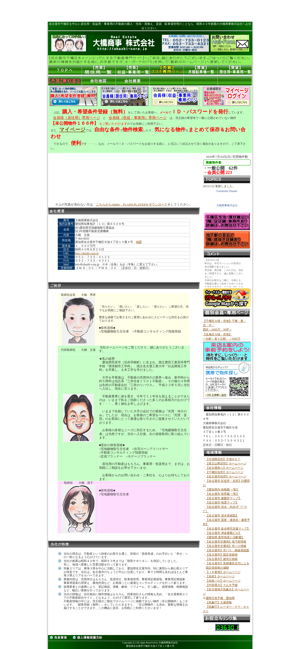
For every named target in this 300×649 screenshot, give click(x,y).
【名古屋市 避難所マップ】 (223, 498)
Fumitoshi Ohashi (227, 191)
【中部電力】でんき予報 (222, 585)
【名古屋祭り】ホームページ (224, 467)
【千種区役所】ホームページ (224, 472)
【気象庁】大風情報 (219, 602)
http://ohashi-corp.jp (87, 253)
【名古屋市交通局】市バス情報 (226, 546)
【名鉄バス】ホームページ (223, 580)
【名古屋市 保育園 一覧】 (222, 494)
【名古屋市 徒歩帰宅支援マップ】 (228, 528)
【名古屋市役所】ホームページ (226, 476)
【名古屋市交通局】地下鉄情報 (226, 541)
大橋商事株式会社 (227, 205)
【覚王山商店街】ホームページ (226, 463)
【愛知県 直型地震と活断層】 (225, 537)
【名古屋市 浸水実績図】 (222, 515)
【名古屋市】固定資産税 (222, 554)
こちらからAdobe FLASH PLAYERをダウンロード (131, 204)
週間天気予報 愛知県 (220, 598)
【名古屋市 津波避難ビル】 (223, 533)
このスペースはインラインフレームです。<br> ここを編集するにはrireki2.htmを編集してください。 (227, 272)
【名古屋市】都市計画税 (222, 559)
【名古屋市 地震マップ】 (222, 502)
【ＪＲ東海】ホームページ (223, 572)
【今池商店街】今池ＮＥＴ (223, 459)
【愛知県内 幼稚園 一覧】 (222, 489)
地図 (139, 242)
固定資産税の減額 (217, 567)
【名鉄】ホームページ (220, 576)
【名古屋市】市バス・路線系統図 (227, 550)
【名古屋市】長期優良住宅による (227, 563)
